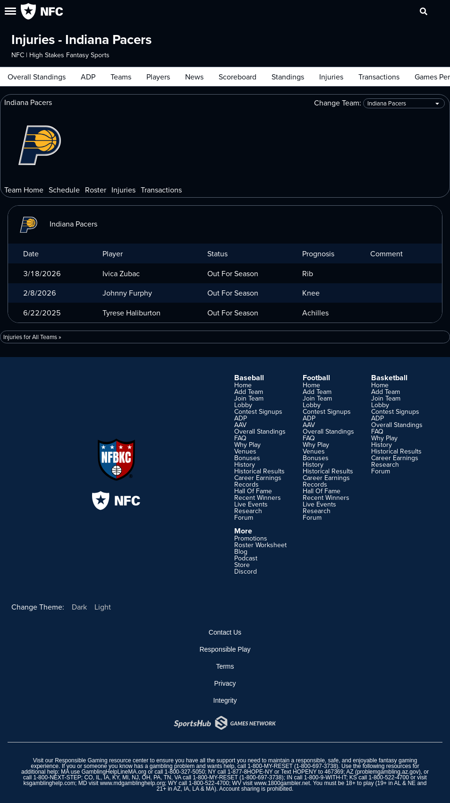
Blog (240, 551)
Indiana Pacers (56, 223)
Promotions (250, 538)
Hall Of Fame (253, 491)
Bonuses (247, 458)
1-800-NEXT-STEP (57, 777)
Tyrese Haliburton (131, 312)
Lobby (243, 405)
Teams (120, 76)
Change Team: (379, 103)
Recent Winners (257, 497)
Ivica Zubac (121, 273)
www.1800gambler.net (282, 783)
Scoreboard (237, 76)
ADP (88, 76)
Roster (95, 189)
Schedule (64, 189)
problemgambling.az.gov (388, 771)
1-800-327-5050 (185, 771)
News (194, 76)
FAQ (240, 438)
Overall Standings (37, 76)
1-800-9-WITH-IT (325, 777)
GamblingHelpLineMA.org (113, 771)
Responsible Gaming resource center (101, 760)
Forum (243, 517)
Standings (288, 76)
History (244, 464)
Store (242, 564)
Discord (245, 571)
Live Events (251, 504)
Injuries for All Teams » (32, 336)
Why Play (247, 444)
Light (102, 607)
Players (158, 76)
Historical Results (259, 471)
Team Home (23, 189)
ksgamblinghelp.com (49, 783)
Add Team (248, 391)
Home (243, 385)
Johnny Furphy (127, 293)
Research (248, 510)
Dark (79, 607)
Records (246, 484)
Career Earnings (257, 477)
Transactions (378, 76)
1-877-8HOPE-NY (250, 771)
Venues (245, 451)
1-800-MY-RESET (269, 766)
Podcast (245, 558)
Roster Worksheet (260, 545)
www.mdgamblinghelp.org (132, 783)
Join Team (248, 398)
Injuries (331, 76)
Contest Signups (258, 411)
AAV (240, 424)
